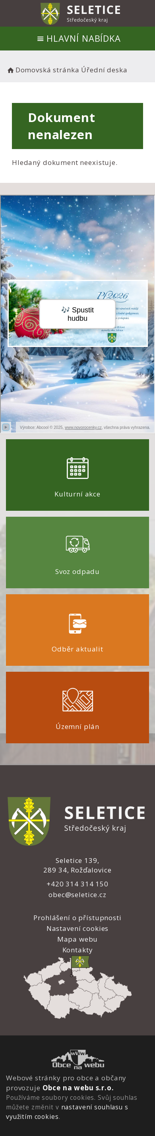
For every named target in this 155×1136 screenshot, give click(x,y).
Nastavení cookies (77, 928)
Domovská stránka (42, 69)
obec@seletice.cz (77, 894)
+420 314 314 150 (77, 883)
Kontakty (77, 949)
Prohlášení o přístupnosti (77, 917)
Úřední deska (104, 69)
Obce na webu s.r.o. (78, 1087)
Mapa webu (77, 939)
